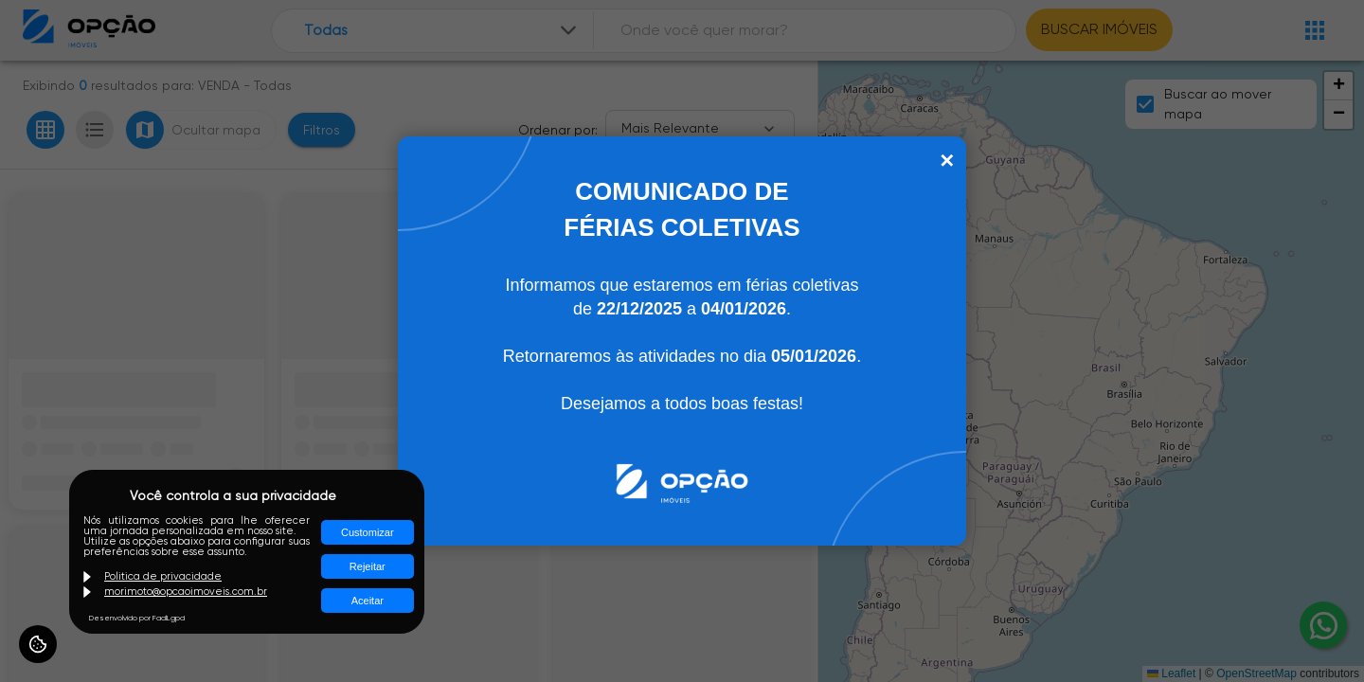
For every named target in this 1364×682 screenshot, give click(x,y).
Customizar (367, 532)
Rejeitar (368, 566)
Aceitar (367, 600)
